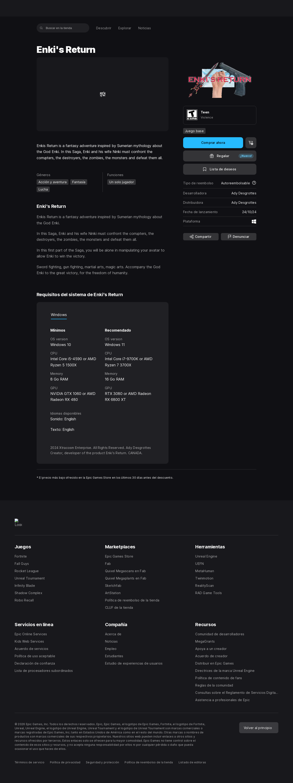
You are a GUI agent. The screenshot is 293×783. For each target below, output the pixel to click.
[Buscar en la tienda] (41, 27)
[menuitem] (104, 28)
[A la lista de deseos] (219, 169)
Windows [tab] (59, 314)
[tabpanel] (102, 360)
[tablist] (102, 314)
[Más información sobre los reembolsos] (254, 183)
